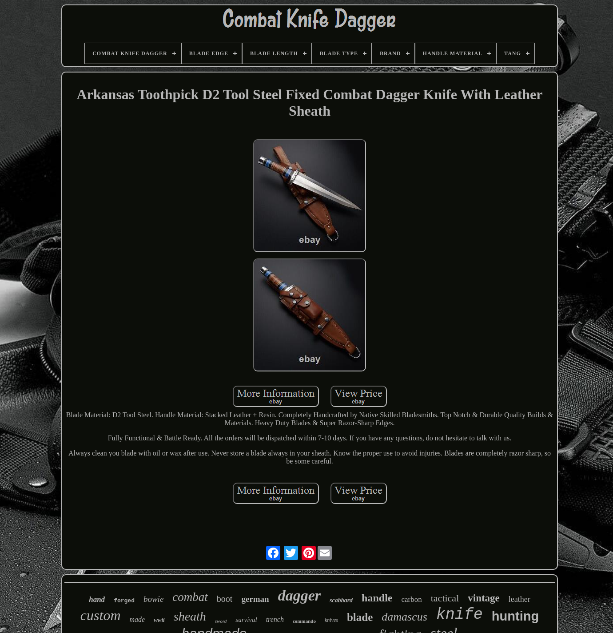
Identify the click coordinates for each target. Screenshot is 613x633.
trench (275, 619)
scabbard (341, 600)
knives (331, 620)
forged (124, 600)
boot (225, 599)
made (137, 619)
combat (189, 597)
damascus (404, 616)
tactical (445, 598)
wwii (159, 620)
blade (360, 617)
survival (246, 619)
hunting (515, 616)
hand (97, 599)
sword (221, 621)
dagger (299, 595)
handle (377, 598)
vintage (484, 598)
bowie (153, 599)
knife (459, 615)
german (255, 599)
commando (304, 621)
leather (519, 599)
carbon (411, 599)
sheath (190, 616)
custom (100, 615)
